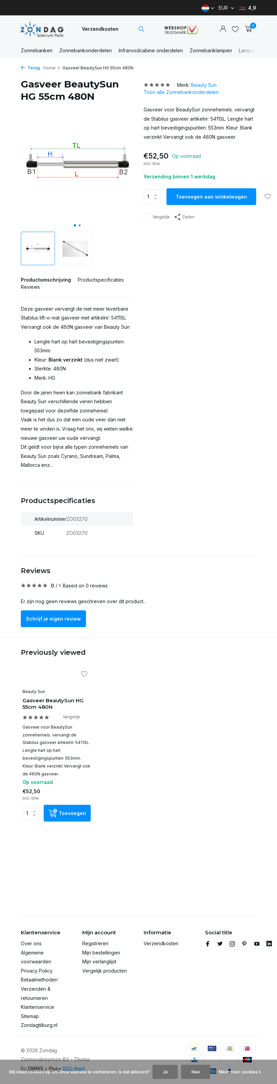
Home (51, 67)
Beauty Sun (204, 85)
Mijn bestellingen (101, 953)
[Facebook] (207, 944)
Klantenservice (37, 1007)
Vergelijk (157, 217)
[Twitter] (220, 944)
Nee (195, 1071)
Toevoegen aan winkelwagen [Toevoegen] (211, 197)
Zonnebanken (37, 50)
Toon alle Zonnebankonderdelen (181, 92)
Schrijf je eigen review (53, 619)
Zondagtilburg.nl (39, 1025)
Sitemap (30, 1016)
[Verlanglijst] (235, 29)
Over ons (31, 943)
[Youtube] (257, 944)
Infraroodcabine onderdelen (151, 50)
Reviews (30, 287)
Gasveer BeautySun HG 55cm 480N (53, 703)
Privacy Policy (37, 971)
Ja (165, 1071)
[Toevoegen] (67, 813)
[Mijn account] (223, 29)
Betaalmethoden (39, 980)
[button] (74, 225)
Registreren (95, 943)
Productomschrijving (46, 280)
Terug (30, 67)
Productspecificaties (101, 280)
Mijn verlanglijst (99, 961)
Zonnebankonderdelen (85, 50)
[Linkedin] (269, 944)
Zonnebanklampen (211, 50)
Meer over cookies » (240, 1071)
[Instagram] (232, 944)
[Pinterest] (244, 944)
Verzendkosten (100, 29)
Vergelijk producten (104, 971)
